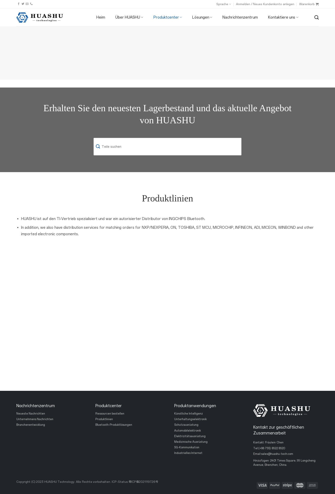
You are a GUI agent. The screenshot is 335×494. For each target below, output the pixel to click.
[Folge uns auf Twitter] (22, 4)
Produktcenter (167, 17)
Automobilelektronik (187, 430)
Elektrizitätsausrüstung (190, 436)
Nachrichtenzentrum (240, 17)
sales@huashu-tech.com (277, 453)
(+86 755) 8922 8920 (271, 448)
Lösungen (202, 17)
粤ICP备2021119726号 (143, 481)
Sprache (223, 4)
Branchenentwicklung (30, 424)
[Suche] (316, 17)
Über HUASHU (129, 17)
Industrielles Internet (188, 453)
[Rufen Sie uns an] (31, 4)
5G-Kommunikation (186, 447)
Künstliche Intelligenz (188, 413)
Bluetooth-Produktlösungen (113, 424)
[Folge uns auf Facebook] (18, 4)
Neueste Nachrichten (30, 413)
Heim (100, 17)
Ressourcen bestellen (109, 413)
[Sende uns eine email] (27, 4)
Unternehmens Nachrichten (34, 419)
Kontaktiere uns (283, 17)
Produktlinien (104, 419)
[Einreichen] (98, 146)
